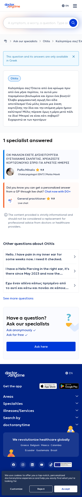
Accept (66, 488)
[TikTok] (51, 465)
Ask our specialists (25, 41)
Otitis (46, 41)
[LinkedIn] (32, 465)
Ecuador (30, 450)
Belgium (35, 445)
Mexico (45, 445)
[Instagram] (23, 465)
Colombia (56, 445)
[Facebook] (13, 465)
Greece (25, 445)
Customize (16, 488)
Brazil (54, 450)
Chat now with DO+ (58, 191)
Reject (41, 488)
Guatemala (42, 450)
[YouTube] (42, 465)
